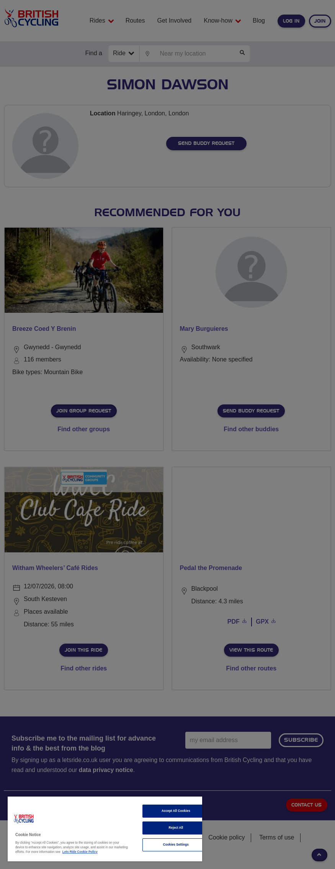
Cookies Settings (176, 844)
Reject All (176, 828)
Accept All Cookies (176, 811)
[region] (105, 829)
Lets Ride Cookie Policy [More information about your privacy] (80, 852)
